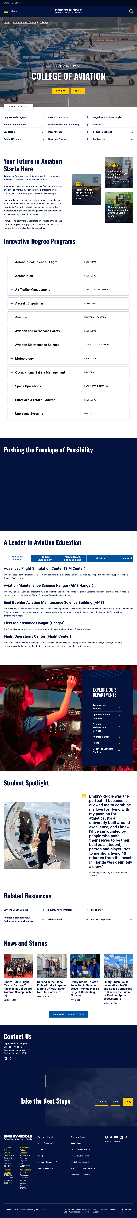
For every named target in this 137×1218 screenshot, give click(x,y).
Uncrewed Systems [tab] (70, 414)
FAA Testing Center (101, 919)
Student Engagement (15, 124)
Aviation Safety (101, 736)
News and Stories (57, 139)
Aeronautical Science (99, 707)
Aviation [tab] (70, 317)
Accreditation (77, 1143)
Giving (40, 1156)
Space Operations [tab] (70, 386)
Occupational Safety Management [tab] (70, 372)
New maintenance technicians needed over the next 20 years (118, 207)
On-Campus (16, 3)
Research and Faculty (59, 117)
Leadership (9, 132)
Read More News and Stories (69, 1014)
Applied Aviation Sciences (101, 716)
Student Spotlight (102, 132)
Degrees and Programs (16, 117)
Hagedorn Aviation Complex (107, 117)
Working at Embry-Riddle (81, 1168)
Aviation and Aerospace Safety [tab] (70, 331)
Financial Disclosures (80, 1156)
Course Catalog (44, 1168)
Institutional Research (80, 1162)
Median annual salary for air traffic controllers (118, 170)
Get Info (60, 91)
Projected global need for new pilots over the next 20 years (86, 190)
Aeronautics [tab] (70, 276)
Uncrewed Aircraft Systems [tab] (70, 400)
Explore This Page (17, 107)
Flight (96, 742)
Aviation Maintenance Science (99, 727)
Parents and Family (45, 1137)
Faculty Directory (44, 1143)
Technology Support (91, 1212)
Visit (115, 1101)
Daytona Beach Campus (16, 909)
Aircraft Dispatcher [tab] (70, 303)
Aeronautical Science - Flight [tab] (70, 262)
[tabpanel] (68, 610)
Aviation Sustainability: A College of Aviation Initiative (18, 919)
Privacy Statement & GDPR (110, 1210)
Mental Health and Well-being (63, 124)
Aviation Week (55, 919)
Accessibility (69, 1210)
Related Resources (13, 139)
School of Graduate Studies (103, 750)
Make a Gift (97, 909)
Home (7, 22)
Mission (97, 124)
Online (6, 3)
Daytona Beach (13, 176)
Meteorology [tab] (70, 358)
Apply (78, 91)
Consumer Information (80, 1149)
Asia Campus (25, 1170)
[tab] (17, 558)
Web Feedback (75, 1212)
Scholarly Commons (45, 1162)
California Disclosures (80, 1175)
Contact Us (99, 139)
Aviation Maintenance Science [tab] (70, 345)
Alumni (40, 1149)
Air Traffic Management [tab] (70, 289)
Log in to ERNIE (113, 1142)
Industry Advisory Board (60, 909)
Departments (55, 132)
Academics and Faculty (24, 22)
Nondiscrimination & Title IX (87, 1210)
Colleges (44, 22)
